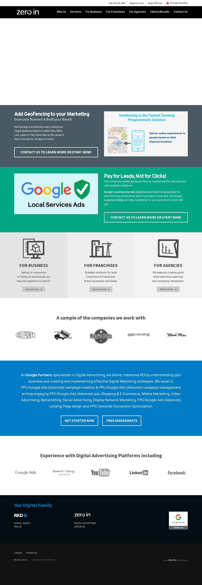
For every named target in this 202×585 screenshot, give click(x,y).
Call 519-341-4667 (117, 2)
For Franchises (115, 11)
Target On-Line (136, 2)
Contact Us (181, 11)
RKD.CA (18, 526)
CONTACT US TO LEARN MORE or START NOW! (56, 152)
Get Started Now (79, 420)
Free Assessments (121, 420)
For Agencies (137, 11)
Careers (18, 553)
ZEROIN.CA (79, 526)
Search (25, 58)
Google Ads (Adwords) (47, 387)
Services (75, 11)
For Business (94, 11)
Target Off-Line (155, 2)
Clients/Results (159, 11)
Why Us (61, 11)
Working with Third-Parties (42, 560)
